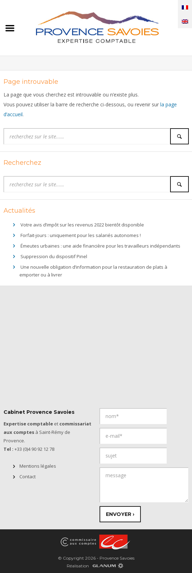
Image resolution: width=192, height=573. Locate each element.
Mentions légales (37, 466)
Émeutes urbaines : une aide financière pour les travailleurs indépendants (100, 246)
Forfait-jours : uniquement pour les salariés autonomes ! (80, 235)
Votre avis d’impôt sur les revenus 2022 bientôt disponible (82, 225)
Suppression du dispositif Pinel (53, 256)
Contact (27, 476)
